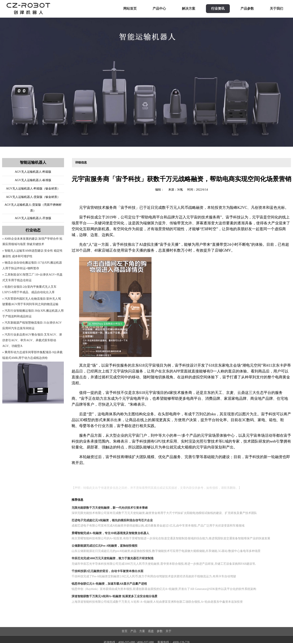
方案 (142, 631)
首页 (124, 631)
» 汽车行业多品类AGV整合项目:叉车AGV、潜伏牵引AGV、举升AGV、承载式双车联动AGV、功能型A (32, 340)
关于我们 (276, 8)
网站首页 (130, 8)
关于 (168, 631)
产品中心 (159, 8)
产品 (133, 631)
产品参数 (247, 8)
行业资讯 (218, 8)
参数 (160, 631)
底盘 (151, 631)
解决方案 (188, 8)
